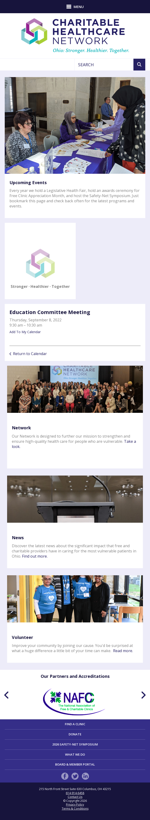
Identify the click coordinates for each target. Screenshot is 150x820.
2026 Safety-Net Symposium (75, 744)
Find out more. (35, 556)
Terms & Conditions (75, 809)
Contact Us (75, 797)
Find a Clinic (75, 724)
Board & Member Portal (75, 764)
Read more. (123, 650)
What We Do (75, 754)
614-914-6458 (75, 793)
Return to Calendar (30, 353)
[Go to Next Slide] (143, 695)
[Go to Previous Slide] (7, 695)
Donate (75, 734)
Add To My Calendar (25, 332)
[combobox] (104, 64)
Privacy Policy (75, 805)
